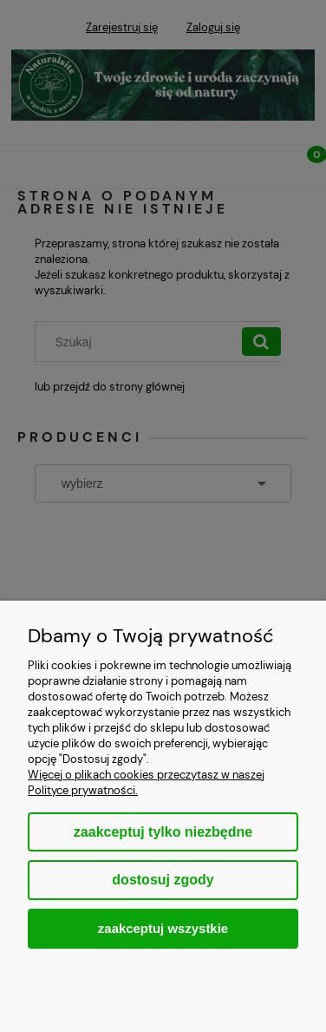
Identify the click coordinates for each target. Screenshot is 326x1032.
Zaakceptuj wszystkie (163, 928)
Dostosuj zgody (162, 879)
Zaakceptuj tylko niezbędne (163, 832)
